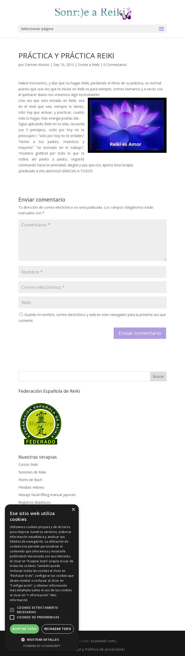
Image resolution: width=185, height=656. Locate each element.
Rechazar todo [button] (57, 629)
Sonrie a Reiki (88, 64)
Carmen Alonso (37, 64)
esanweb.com (103, 641)
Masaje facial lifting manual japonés (47, 494)
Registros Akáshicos (34, 502)
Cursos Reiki (28, 464)
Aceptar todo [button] (24, 629)
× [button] (73, 510)
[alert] (42, 577)
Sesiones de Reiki (32, 472)
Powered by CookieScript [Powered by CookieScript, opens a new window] (42, 646)
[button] (12, 610)
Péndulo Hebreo (31, 487)
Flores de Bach (30, 479)
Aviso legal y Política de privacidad (92, 649)
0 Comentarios (115, 64)
